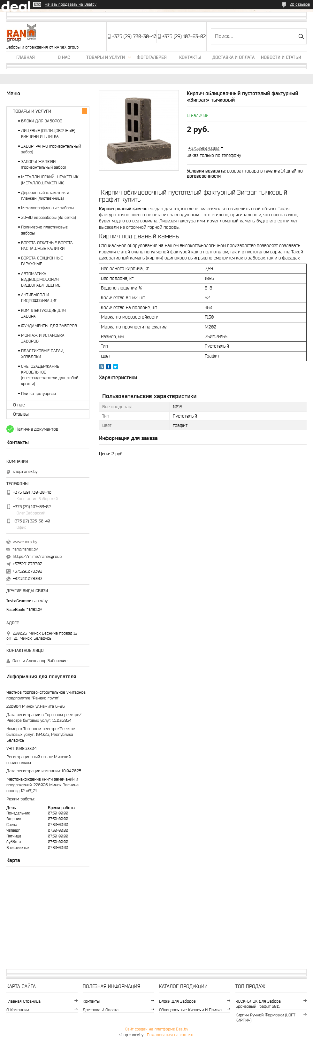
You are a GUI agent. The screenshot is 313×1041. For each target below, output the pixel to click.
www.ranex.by (25, 541)
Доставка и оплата (233, 57)
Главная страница (23, 1001)
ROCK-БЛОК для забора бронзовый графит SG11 (258, 1004)
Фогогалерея (152, 57)
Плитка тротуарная (38, 393)
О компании (17, 1009)
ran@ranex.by (25, 549)
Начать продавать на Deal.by (70, 4)
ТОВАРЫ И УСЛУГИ (32, 111)
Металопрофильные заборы (47, 207)
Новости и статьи (281, 57)
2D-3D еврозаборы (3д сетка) (48, 217)
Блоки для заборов (177, 1001)
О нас (64, 57)
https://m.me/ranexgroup (37, 556)
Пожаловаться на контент (170, 1035)
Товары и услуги (105, 57)
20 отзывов (300, 4)
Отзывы (21, 414)
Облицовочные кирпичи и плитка (190, 1009)
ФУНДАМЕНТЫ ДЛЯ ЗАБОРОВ (49, 325)
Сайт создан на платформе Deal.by (156, 1029)
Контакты (190, 57)
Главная (25, 57)
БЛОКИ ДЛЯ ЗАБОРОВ (41, 121)
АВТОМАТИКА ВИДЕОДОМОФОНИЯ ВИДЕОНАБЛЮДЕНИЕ (40, 279)
